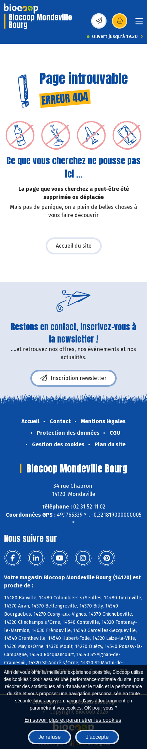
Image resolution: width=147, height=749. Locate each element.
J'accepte (97, 737)
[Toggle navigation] (139, 23)
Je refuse (49, 737)
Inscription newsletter (73, 378)
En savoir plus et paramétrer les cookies (72, 720)
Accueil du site (74, 246)
